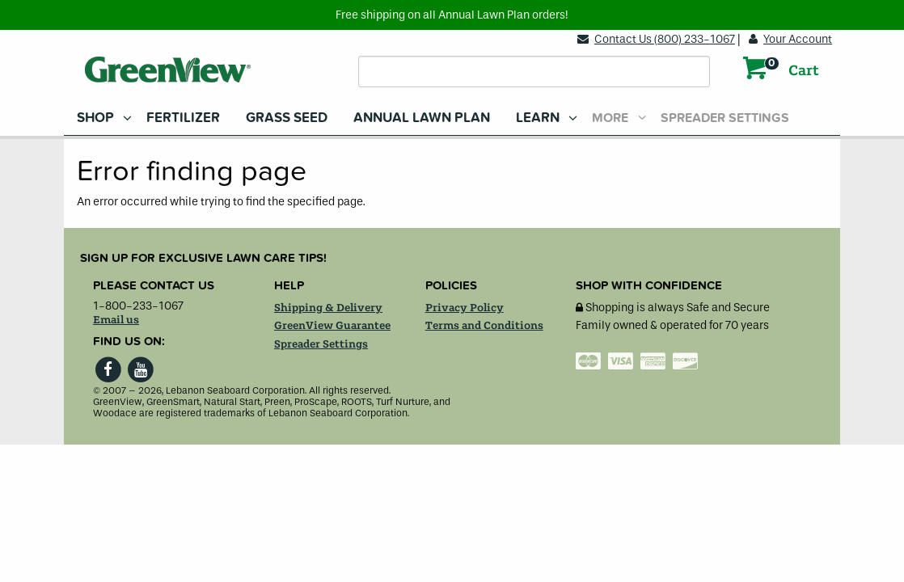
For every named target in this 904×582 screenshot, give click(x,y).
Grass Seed (286, 117)
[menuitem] (98, 117)
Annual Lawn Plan (421, 117)
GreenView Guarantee (332, 325)
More (610, 118)
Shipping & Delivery (328, 308)
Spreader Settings (725, 118)
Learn (538, 117)
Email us (116, 320)
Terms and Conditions (484, 325)
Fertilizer (183, 117)
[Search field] (534, 71)
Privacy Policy (464, 308)
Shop (95, 117)
